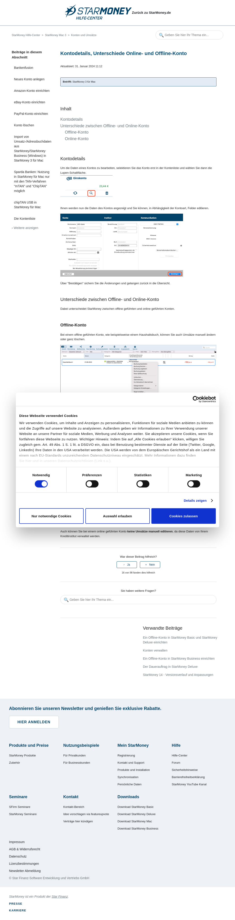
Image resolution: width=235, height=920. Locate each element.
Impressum (17, 842)
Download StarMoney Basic (136, 807)
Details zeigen (195, 500)
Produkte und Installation (134, 770)
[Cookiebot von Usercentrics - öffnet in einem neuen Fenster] (196, 399)
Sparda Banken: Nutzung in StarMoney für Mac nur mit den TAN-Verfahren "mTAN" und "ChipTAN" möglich (31, 181)
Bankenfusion (23, 67)
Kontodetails (71, 119)
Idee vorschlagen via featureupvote (86, 814)
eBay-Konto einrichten (29, 102)
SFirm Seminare (19, 807)
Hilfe (176, 745)
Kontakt (70, 797)
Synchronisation (128, 777)
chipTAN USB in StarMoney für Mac (27, 205)
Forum (176, 762)
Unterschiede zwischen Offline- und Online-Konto (104, 126)
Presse (15, 903)
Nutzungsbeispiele (81, 745)
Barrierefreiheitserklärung (188, 777)
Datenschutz (18, 856)
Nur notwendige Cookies (51, 516)
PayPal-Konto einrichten (31, 114)
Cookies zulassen (183, 516)
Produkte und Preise (29, 745)
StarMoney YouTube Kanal (189, 784)
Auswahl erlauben (117, 516)
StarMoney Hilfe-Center (26, 35)
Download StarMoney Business (138, 828)
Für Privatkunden (74, 755)
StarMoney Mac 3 (55, 35)
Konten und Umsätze (83, 35)
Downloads (128, 797)
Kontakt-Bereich (73, 807)
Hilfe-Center (179, 755)
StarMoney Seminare (23, 814)
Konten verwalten (155, 650)
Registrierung (126, 755)
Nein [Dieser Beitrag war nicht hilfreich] (152, 564)
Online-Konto (77, 138)
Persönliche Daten (129, 784)
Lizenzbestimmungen (24, 863)
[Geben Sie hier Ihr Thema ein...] (189, 34)
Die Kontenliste (24, 218)
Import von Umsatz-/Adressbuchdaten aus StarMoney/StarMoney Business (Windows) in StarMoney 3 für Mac (32, 148)
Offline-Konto (77, 132)
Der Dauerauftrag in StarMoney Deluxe (170, 666)
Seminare (18, 797)
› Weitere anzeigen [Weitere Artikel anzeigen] (25, 228)
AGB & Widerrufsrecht (24, 849)
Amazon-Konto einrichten (31, 90)
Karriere (17, 910)
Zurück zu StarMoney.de (151, 12)
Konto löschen (24, 125)
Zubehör (14, 762)
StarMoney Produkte (22, 755)
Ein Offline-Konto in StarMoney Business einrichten (178, 658)
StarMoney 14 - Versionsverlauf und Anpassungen (178, 675)
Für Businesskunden (76, 762)
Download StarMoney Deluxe (136, 814)
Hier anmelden (33, 722)
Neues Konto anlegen (29, 79)
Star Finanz (60, 896)
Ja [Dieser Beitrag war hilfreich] (128, 564)
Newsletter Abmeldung (25, 871)
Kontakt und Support (131, 762)
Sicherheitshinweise (185, 770)
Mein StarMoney (133, 745)
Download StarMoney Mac (135, 821)
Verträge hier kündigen (78, 821)
